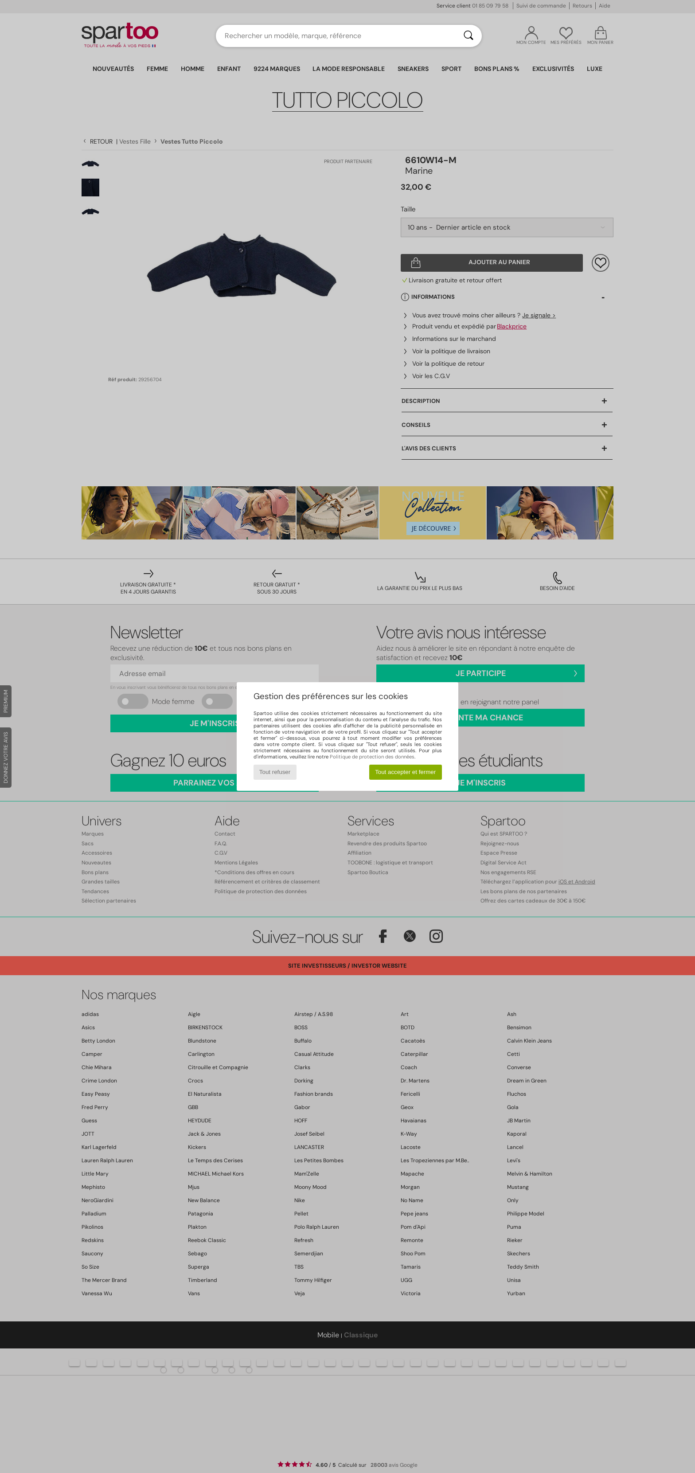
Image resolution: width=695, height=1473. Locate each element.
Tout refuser (274, 772)
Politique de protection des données (372, 757)
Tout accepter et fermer (405, 772)
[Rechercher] (468, 36)
